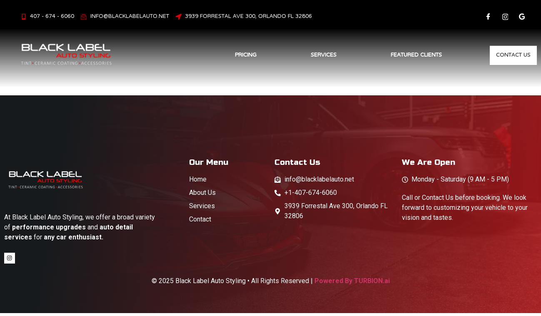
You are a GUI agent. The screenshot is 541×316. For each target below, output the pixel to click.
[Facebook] (488, 16)
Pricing (236, 55)
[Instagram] (505, 16)
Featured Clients (407, 55)
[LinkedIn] (522, 16)
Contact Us (508, 55)
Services (314, 55)
